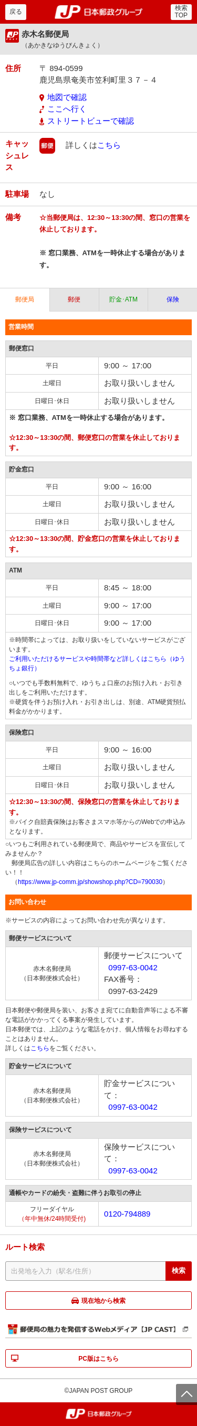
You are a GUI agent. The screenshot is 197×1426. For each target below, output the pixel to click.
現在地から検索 (103, 1300)
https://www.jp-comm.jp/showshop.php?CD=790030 (90, 882)
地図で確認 (67, 97)
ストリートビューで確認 (90, 120)
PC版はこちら (98, 1358)
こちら (109, 144)
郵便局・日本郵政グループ (98, 12)
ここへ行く (67, 108)
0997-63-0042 (132, 967)
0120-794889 (127, 1213)
